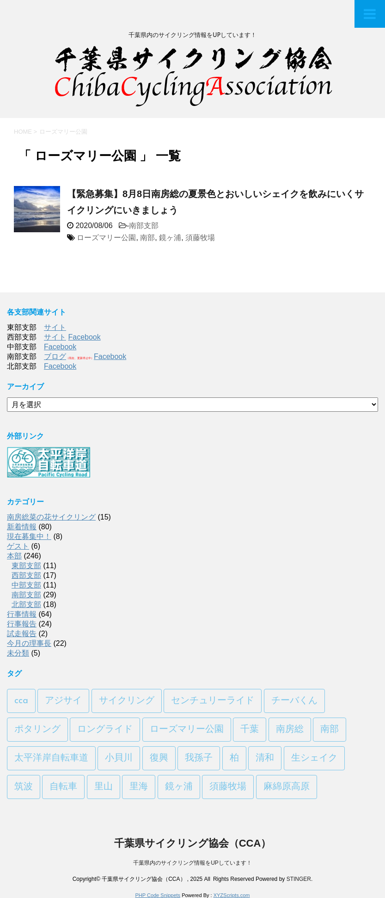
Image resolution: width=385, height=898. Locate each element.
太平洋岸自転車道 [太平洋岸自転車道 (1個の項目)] (51, 758)
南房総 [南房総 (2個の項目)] (290, 729)
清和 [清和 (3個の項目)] (265, 758)
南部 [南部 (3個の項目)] (329, 729)
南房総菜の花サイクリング (51, 517)
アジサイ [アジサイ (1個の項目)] (63, 701)
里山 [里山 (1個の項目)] (103, 787)
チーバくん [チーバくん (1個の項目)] (294, 701)
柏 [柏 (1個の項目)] (234, 758)
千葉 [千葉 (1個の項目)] (249, 729)
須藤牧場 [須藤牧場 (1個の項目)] (227, 787)
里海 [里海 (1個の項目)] (138, 787)
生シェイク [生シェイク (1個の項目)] (314, 758)
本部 (14, 556)
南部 (147, 238)
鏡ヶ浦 (170, 238)
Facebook (84, 337)
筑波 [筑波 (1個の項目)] (23, 787)
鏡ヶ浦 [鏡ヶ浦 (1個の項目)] (179, 787)
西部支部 (26, 575)
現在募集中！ (29, 536)
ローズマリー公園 (106, 238)
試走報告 (22, 634)
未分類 (18, 653)
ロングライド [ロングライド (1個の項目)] (105, 729)
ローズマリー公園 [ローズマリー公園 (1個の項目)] (187, 729)
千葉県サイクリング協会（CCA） (192, 843)
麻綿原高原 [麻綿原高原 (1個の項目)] (286, 787)
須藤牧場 (200, 238)
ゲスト (18, 546)
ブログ (55, 356)
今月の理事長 (29, 643)
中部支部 (26, 585)
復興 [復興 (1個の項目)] (159, 758)
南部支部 (144, 225)
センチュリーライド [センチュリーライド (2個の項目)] (212, 701)
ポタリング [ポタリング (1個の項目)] (37, 729)
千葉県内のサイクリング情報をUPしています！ (192, 863)
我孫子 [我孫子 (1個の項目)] (199, 758)
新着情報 (22, 527)
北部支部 (26, 604)
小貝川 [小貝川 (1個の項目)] (119, 758)
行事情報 (22, 614)
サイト (55, 327)
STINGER (299, 879)
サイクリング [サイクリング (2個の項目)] (126, 701)
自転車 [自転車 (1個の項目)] (63, 787)
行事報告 (22, 624)
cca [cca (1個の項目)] (21, 701)
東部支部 (26, 566)
